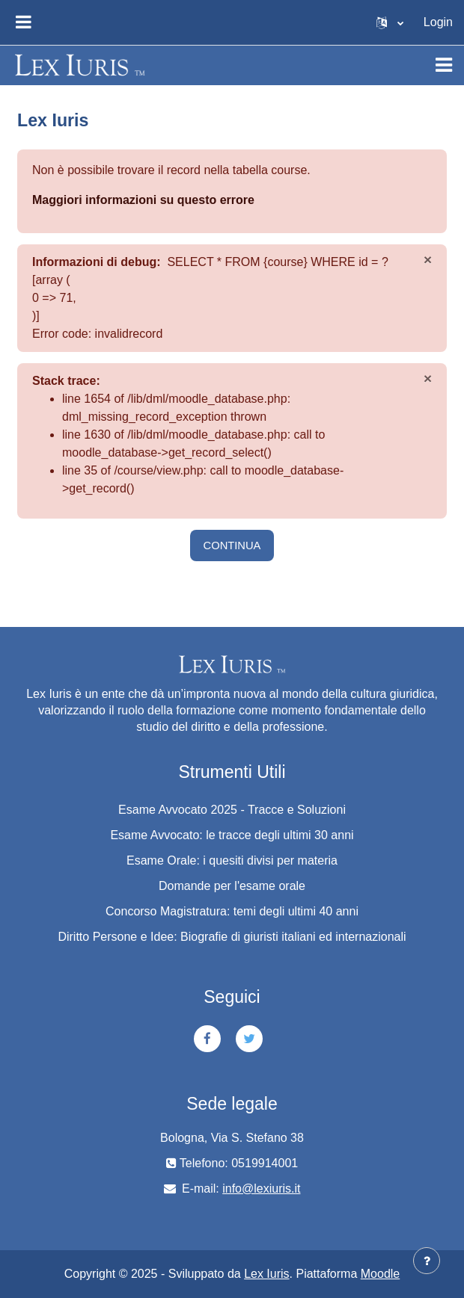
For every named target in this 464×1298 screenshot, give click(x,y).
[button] (390, 22)
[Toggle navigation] (444, 65)
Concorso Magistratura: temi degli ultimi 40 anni (232, 911)
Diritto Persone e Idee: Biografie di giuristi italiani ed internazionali (232, 936)
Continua (232, 545)
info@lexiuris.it (261, 1188)
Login (438, 22)
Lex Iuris (266, 1273)
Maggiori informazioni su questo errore (143, 200)
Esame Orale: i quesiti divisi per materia (232, 860)
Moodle (380, 1273)
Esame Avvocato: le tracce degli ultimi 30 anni (231, 835)
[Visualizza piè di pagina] (426, 1260)
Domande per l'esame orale (232, 886)
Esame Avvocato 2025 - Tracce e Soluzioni (232, 809)
